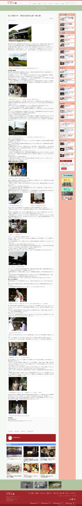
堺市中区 (17, 431)
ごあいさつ (64, 1)
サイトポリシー (69, 1)
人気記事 (39, 3)
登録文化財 (31, 431)
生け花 (24, 431)
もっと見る (73, 14)
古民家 (11, 431)
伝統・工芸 (57, 3)
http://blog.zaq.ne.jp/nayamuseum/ (17, 420)
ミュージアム (72, 3)
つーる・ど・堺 (12, 3)
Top (8, 20)
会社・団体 (63, 3)
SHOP (68, 3)
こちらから (64, 168)
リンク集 (74, 1)
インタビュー (45, 3)
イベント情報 (34, 3)
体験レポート (51, 3)
